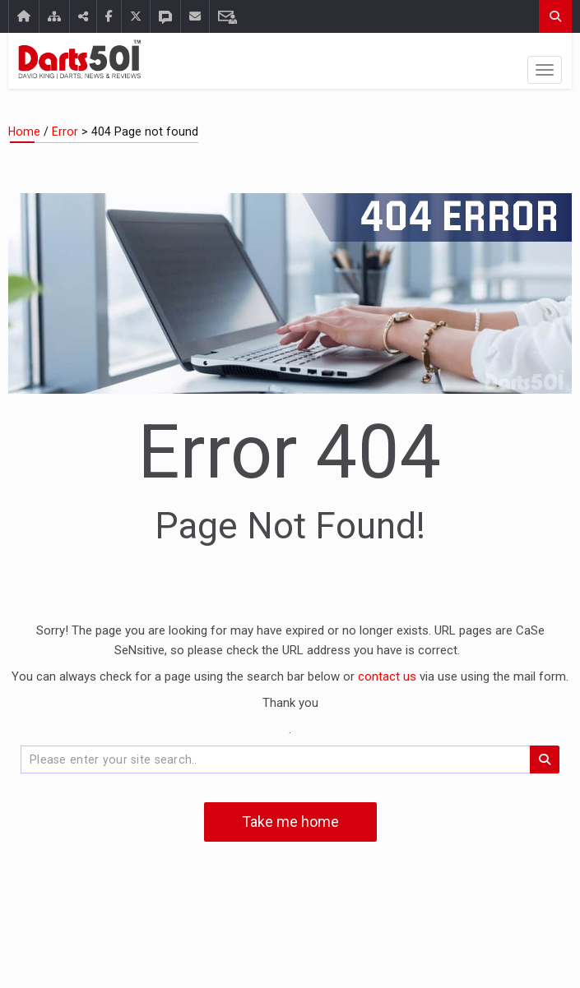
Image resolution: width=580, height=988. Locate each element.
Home (24, 131)
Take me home (290, 821)
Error (65, 131)
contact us (389, 676)
